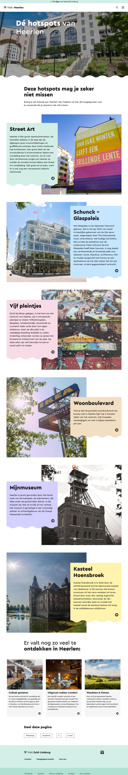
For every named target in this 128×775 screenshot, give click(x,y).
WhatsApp (30, 735)
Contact (27, 759)
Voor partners (85, 773)
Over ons (62, 759)
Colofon (41, 773)
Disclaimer (28, 773)
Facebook (46, 735)
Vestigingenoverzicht (45, 759)
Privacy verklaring (56, 773)
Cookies (71, 773)
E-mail (70, 735)
